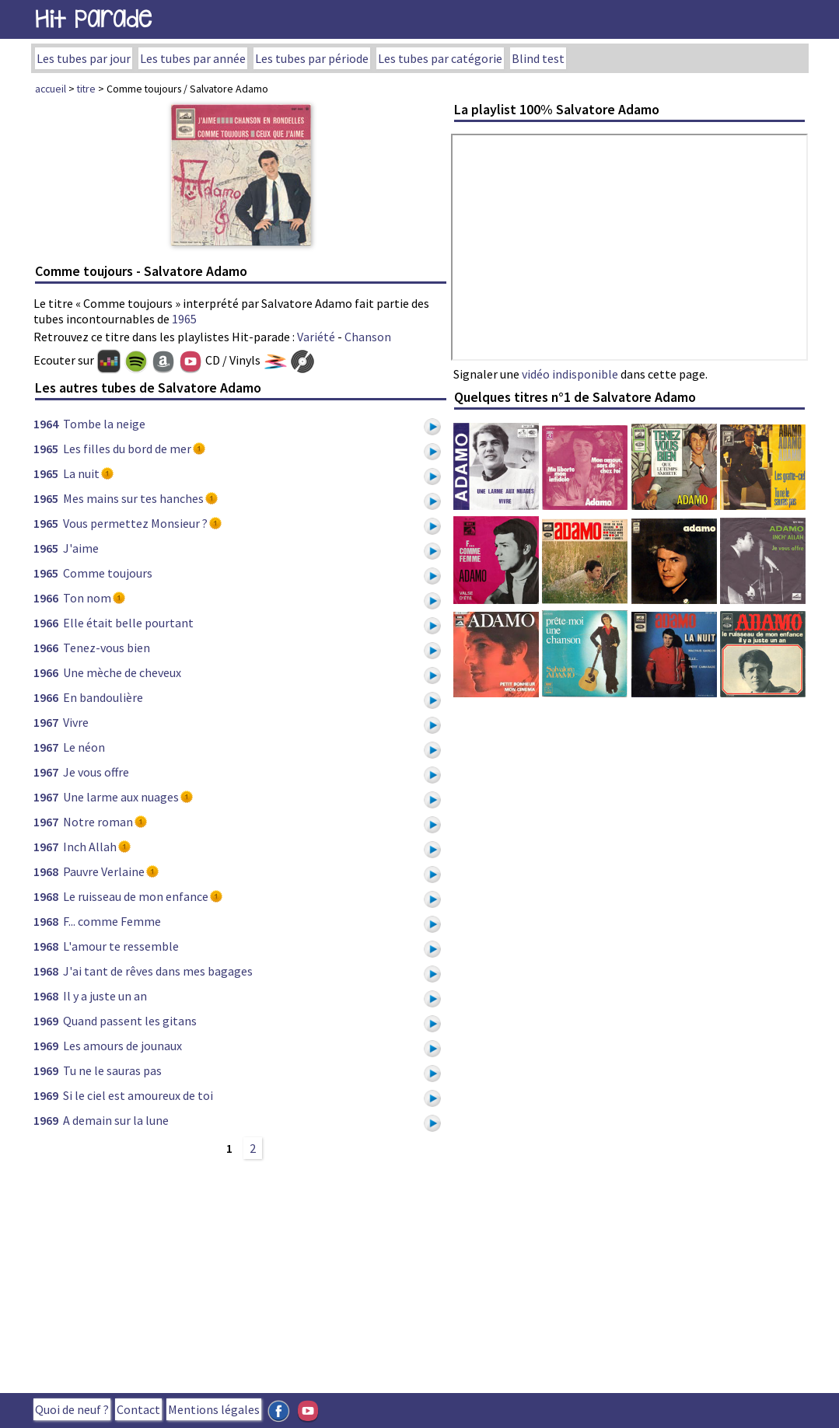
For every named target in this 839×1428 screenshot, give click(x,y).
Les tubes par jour (84, 58)
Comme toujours (107, 573)
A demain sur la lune (116, 1120)
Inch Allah (90, 846)
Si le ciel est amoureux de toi (138, 1095)
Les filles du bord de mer (127, 448)
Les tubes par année (193, 58)
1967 (45, 722)
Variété (316, 336)
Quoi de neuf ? (72, 1409)
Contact (138, 1409)
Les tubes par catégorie (440, 58)
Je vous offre (96, 772)
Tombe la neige (104, 423)
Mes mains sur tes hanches (133, 498)
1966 (45, 598)
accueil (50, 89)
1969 (45, 1020)
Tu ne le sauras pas (112, 1070)
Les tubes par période (312, 58)
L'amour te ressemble (121, 946)
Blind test (538, 58)
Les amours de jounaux (122, 1045)
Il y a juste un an (105, 996)
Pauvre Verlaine (104, 871)
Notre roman (98, 821)
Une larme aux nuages (121, 797)
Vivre (76, 722)
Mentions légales (214, 1409)
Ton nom (87, 598)
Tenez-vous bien (106, 647)
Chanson (367, 336)
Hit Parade (93, 19)
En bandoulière (103, 697)
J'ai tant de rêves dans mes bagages (158, 971)
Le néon (84, 747)
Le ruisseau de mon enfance (135, 896)
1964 (45, 423)
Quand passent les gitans (130, 1020)
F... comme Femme (112, 921)
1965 (184, 318)
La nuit (81, 473)
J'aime (81, 548)
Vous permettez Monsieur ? (135, 523)
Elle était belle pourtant (128, 622)
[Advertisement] (241, 1274)
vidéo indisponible (570, 374)
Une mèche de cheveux (122, 672)
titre (86, 89)
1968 (45, 871)
